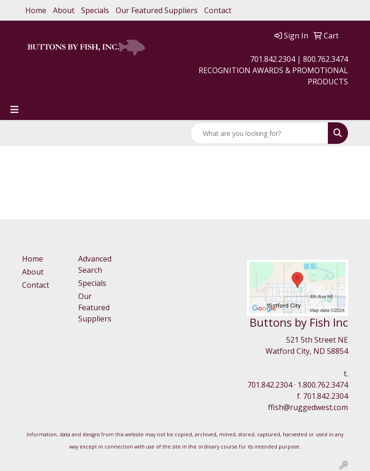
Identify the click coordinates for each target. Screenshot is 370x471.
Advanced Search (94, 264)
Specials (95, 10)
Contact (217, 10)
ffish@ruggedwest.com (308, 407)
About (63, 10)
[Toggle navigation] (14, 109)
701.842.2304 (269, 385)
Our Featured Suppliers (157, 10)
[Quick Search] (259, 133)
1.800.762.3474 (322, 385)
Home (35, 10)
